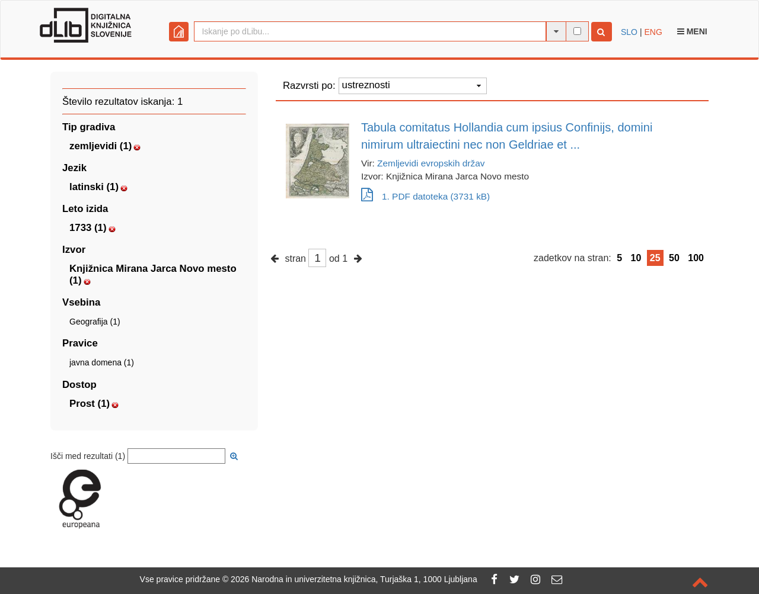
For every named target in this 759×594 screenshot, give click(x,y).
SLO (629, 32)
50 (674, 258)
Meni (692, 31)
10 (636, 258)
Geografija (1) (94, 321)
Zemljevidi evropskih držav (430, 163)
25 (655, 258)
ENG (653, 32)
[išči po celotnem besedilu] (577, 31)
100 (696, 258)
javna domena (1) (101, 362)
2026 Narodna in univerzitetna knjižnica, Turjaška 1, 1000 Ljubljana (354, 579)
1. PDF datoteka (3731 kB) (425, 196)
